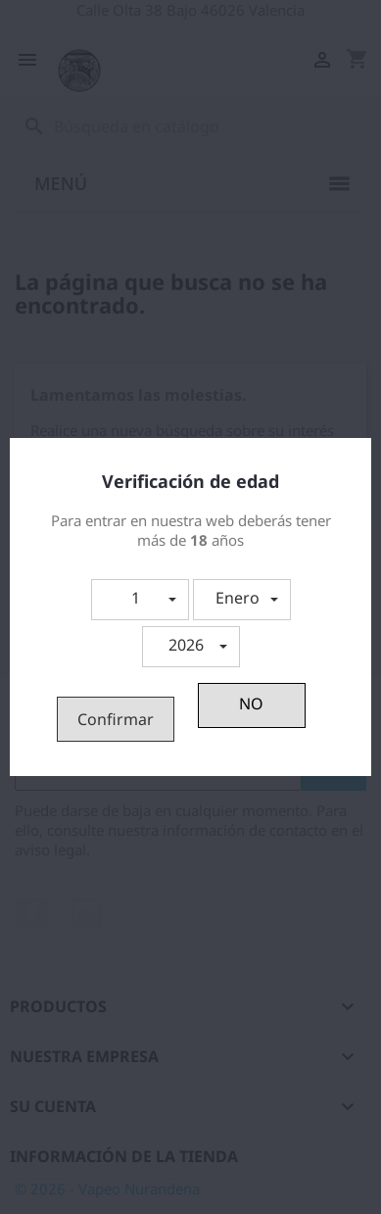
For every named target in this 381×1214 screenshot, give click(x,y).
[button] (140, 599)
